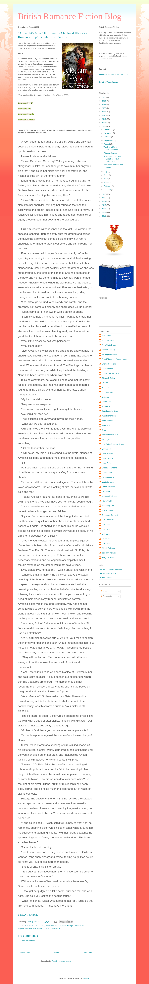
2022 (104, 108)
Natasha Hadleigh (109, 496)
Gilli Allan (105, 397)
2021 (104, 112)
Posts (104, 591)
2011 (104, 212)
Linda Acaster (107, 454)
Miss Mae (106, 491)
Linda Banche (107, 458)
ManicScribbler (108, 482)
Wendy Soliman (108, 548)
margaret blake (108, 557)
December (108, 129)
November (108, 133)
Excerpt (70, 925)
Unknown (105, 524)
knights (21, 928)
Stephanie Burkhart (110, 515)
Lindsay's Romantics (107, 573)
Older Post (87, 953)
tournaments (55, 928)
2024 (104, 101)
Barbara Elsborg (108, 350)
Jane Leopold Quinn (110, 411)
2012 (104, 209)
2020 (104, 115)
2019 (104, 119)
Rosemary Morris (109, 506)
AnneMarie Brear (109, 345)
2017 (104, 126)
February (108, 186)
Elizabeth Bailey (108, 378)
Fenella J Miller (108, 392)
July (106, 171)
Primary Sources (110, 153)
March (107, 182)
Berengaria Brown (109, 354)
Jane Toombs (107, 420)
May (106, 179)
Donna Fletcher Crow (110, 373)
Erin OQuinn (107, 387)
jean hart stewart (108, 553)
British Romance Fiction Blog (69, 16)
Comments (106, 596)
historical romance (81, 925)
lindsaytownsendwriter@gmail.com (113, 74)
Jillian (104, 430)
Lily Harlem (106, 449)
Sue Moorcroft (107, 520)
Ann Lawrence (108, 340)
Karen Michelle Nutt (110, 435)
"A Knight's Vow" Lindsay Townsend (39, 925)
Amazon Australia (26, 120)
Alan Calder (106, 335)
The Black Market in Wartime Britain (111, 148)
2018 (104, 123)
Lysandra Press (105, 577)
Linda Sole (106, 463)
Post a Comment (28, 941)
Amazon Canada (26, 114)
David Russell (107, 369)
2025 (104, 97)
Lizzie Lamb (107, 472)
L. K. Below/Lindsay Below (113, 444)
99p (64, 925)
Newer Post (25, 953)
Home (56, 953)
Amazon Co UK (25, 103)
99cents (58, 925)
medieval (28, 928)
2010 (104, 216)
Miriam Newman (108, 487)
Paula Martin (107, 501)
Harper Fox (106, 402)
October (107, 137)
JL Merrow (106, 406)
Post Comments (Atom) (61, 961)
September (109, 140)
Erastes (105, 383)
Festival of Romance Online (110, 569)
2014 (104, 201)
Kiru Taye (105, 439)
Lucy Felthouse (108, 477)
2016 (104, 194)
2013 (104, 205)
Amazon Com (24, 109)
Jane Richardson (109, 416)
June (106, 175)
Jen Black (106, 425)
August (107, 144)
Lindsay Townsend (28, 914)
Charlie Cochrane (109, 364)
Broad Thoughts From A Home (114, 359)
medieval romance (41, 928)
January (107, 190)
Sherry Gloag (107, 510)
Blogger (86, 978)
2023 (104, 105)
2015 (104, 198)
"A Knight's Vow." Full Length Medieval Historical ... (112, 158)
